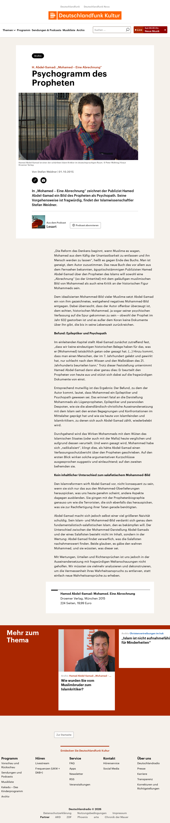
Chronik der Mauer (116, 817)
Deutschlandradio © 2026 (85, 809)
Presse (141, 768)
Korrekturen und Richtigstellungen (148, 786)
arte (96, 817)
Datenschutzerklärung (57, 813)
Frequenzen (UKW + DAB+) (47, 770)
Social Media (111, 768)
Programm (23, 30)
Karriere (142, 773)
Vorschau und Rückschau (10, 765)
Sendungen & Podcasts (46, 30)
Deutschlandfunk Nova (97, 6)
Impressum (120, 813)
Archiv (81, 30)
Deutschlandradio (148, 763)
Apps (72, 768)
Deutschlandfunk (70, 6)
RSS (71, 779)
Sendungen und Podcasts (11, 774)
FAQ (72, 763)
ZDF (69, 817)
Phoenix (83, 817)
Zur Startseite (63, 734)
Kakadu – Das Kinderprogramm (12, 789)
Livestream (42, 763)
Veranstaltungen (79, 784)
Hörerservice (111, 763)
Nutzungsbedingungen (92, 813)
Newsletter (76, 773)
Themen (8, 30)
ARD (58, 817)
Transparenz (145, 779)
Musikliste (69, 30)
